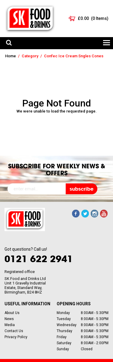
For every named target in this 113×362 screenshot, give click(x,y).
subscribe (81, 189)
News (9, 319)
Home (10, 56)
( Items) (93, 18)
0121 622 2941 (39, 259)
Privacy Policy (16, 337)
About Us (12, 313)
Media (10, 325)
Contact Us (14, 331)
